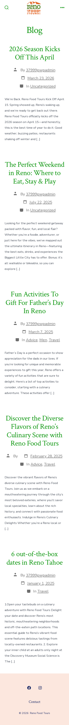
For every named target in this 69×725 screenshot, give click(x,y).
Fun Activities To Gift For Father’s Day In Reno (34, 302)
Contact (34, 701)
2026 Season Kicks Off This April (34, 53)
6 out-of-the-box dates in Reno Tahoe (34, 558)
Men (43, 339)
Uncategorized (43, 86)
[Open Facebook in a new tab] (29, 688)
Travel (54, 339)
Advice (32, 339)
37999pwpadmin (40, 70)
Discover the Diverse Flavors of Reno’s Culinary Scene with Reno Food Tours (34, 430)
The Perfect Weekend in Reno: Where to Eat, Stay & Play (34, 173)
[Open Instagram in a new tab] (40, 688)
